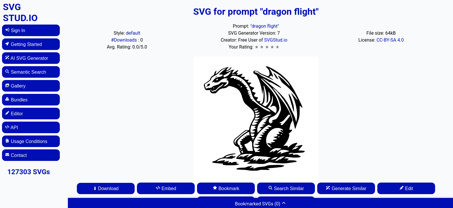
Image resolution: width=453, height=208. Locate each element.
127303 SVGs (28, 172)
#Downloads (124, 40)
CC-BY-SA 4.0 (390, 40)
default (133, 33)
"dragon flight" (264, 26)
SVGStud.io (275, 40)
